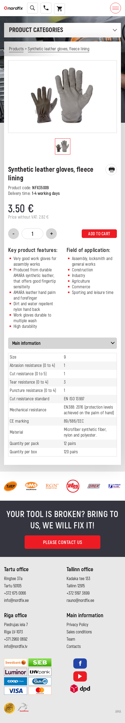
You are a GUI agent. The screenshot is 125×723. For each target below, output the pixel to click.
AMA (118, 712)
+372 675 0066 (15, 593)
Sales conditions (79, 632)
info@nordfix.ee (16, 600)
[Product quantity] (32, 233)
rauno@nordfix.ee (80, 600)
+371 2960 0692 (15, 639)
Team (71, 639)
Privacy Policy (77, 624)
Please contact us (62, 542)
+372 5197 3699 (78, 593)
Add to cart (99, 234)
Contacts (74, 646)
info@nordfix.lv (15, 646)
